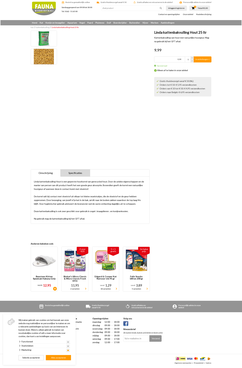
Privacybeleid (198, 364)
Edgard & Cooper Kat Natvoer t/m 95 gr (106, 279)
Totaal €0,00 (203, 8)
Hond (34, 22)
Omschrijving (46, 173)
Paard (90, 22)
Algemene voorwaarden (183, 364)
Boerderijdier (120, 22)
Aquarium (72, 22)
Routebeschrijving (203, 14)
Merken (154, 22)
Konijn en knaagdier (55, 22)
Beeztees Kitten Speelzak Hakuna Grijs (44, 279)
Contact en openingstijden (169, 14)
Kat (41, 22)
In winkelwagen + (203, 60)
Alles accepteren (58, 357)
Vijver (145, 22)
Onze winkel (188, 14)
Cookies (208, 364)
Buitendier (134, 22)
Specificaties (75, 173)
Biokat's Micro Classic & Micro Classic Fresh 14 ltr (75, 280)
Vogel (82, 22)
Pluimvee (99, 22)
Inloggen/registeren (176, 8)
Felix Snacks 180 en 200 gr (136, 279)
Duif (109, 22)
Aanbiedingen (167, 22)
